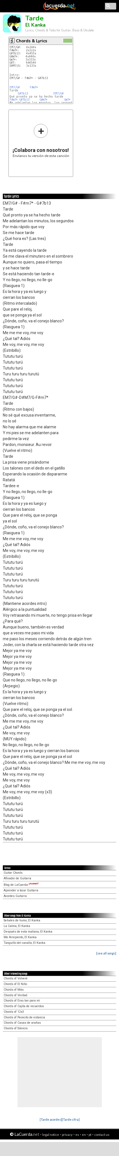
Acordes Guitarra (15, 896)
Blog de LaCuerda (21, 885)
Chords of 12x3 (14, 1012)
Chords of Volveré (16, 978)
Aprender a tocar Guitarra (21, 890)
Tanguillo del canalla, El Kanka (24, 943)
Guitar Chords (13, 873)
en (84, 1134)
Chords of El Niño (15, 984)
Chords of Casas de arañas (22, 1023)
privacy (67, 1134)
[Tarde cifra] (71, 1119)
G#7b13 (23, 93)
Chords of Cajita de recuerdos (24, 1006)
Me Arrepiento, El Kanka (20, 937)
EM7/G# (15, 87)
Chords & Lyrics (31, 41)
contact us (101, 1134)
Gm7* (67, 99)
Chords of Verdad (15, 995)
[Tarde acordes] (51, 1119)
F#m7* (34, 87)
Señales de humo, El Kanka (22, 920)
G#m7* (44, 99)
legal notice (50, 1134)
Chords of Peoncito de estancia (24, 1017)
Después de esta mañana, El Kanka (28, 931)
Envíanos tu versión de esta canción (41, 140)
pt (90, 1134)
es (77, 1134)
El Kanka (35, 25)
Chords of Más (14, 989)
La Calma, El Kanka (17, 926)
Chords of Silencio (16, 1028)
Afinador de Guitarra (17, 878)
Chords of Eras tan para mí (22, 1000)
